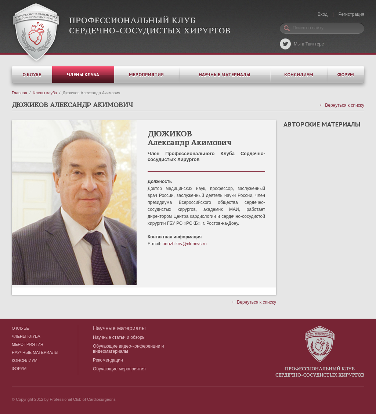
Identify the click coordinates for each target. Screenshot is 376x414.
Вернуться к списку (341, 105)
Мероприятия (146, 74)
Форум (345, 74)
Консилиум (298, 74)
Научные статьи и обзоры (119, 337)
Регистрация (351, 14)
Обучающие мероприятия (119, 368)
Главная (19, 93)
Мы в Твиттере (309, 44)
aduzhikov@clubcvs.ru (185, 243)
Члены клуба (83, 74)
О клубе (31, 74)
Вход (323, 14)
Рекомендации (108, 360)
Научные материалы (224, 74)
